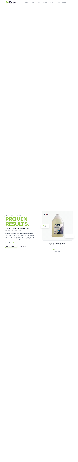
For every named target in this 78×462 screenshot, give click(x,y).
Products (26, 2)
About (59, 2)
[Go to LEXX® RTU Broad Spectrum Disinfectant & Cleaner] (54, 249)
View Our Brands (11, 246)
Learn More (23, 246)
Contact (64, 2)
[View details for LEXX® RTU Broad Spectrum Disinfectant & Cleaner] (57, 229)
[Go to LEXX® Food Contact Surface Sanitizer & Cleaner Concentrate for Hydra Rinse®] (58, 249)
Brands (33, 2)
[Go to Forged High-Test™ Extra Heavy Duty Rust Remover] (61, 249)
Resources (52, 2)
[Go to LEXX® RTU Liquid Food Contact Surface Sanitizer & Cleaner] (57, 249)
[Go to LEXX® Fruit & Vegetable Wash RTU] (60, 249)
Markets (39, 2)
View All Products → (57, 251)
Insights (45, 2)
